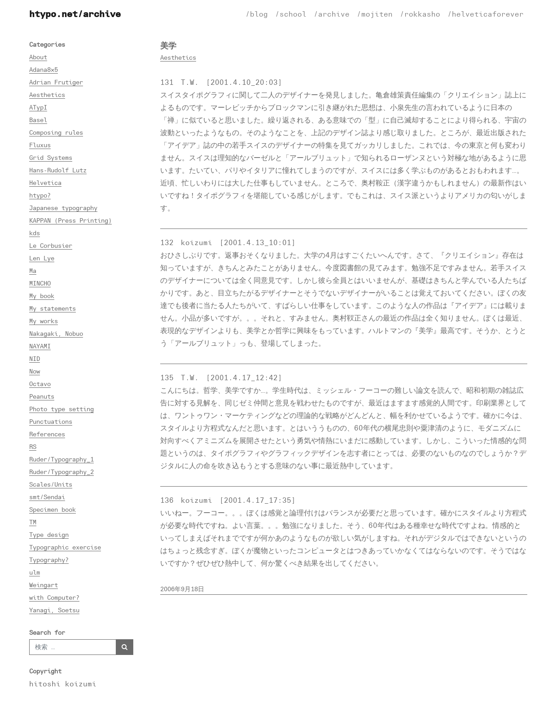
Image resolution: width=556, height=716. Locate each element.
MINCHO (40, 283)
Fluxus (40, 145)
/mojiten (375, 13)
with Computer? (54, 597)
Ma (32, 270)
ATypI (38, 107)
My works (43, 321)
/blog (256, 13)
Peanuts (41, 396)
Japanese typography (63, 207)
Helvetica (45, 182)
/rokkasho (420, 13)
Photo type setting (61, 409)
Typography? (49, 559)
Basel (38, 119)
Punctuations (50, 421)
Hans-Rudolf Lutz (58, 170)
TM (32, 522)
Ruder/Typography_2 (61, 471)
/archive (332, 13)
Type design (49, 534)
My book (41, 295)
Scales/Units (50, 484)
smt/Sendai (47, 497)
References (47, 434)
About (38, 57)
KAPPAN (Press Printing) (70, 220)
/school (290, 13)
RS (32, 446)
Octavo (40, 383)
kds (34, 233)
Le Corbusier (50, 245)
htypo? (40, 195)
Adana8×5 (43, 69)
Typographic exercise (65, 547)
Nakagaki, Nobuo (56, 333)
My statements (52, 308)
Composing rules (56, 132)
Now (34, 371)
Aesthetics (47, 94)
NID (34, 358)
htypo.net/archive (75, 14)
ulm (34, 572)
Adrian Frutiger (56, 82)
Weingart (43, 585)
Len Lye (41, 258)
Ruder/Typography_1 (61, 459)
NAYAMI (40, 346)
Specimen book (52, 509)
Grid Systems (50, 157)
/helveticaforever (485, 13)
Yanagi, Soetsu (54, 610)
